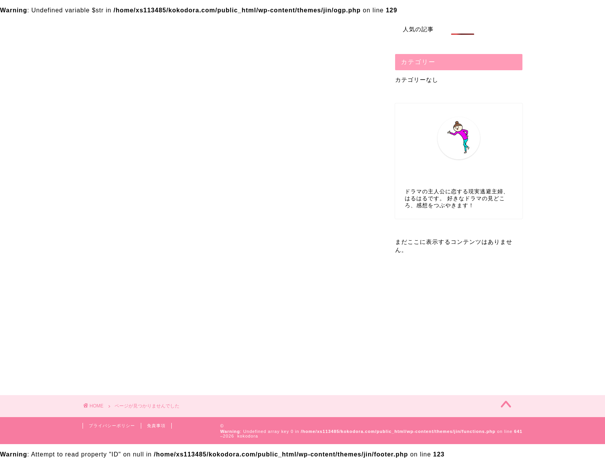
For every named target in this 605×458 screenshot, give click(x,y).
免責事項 (156, 425)
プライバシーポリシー (112, 425)
